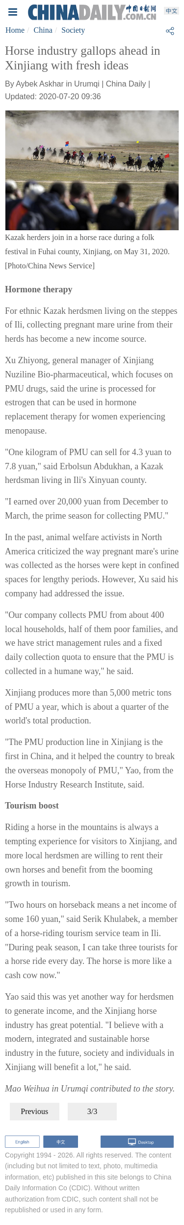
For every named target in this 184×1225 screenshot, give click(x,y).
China (43, 30)
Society (73, 30)
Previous (34, 1111)
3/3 (92, 1111)
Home (15, 30)
